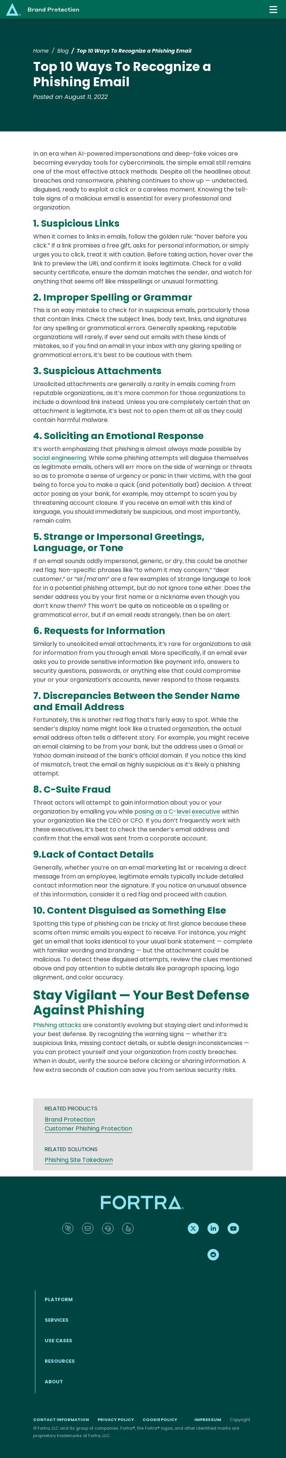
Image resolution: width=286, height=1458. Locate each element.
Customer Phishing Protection (88, 1128)
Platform (59, 1299)
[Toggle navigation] (274, 9)
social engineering (59, 458)
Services (57, 1320)
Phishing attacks (57, 1025)
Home (41, 51)
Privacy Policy (116, 1420)
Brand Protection (70, 1119)
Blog (63, 51)
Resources (60, 1361)
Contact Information (61, 1420)
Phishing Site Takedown (79, 1160)
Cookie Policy (160, 1420)
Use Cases (58, 1340)
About (54, 1381)
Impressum (207, 1420)
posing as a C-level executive (177, 811)
